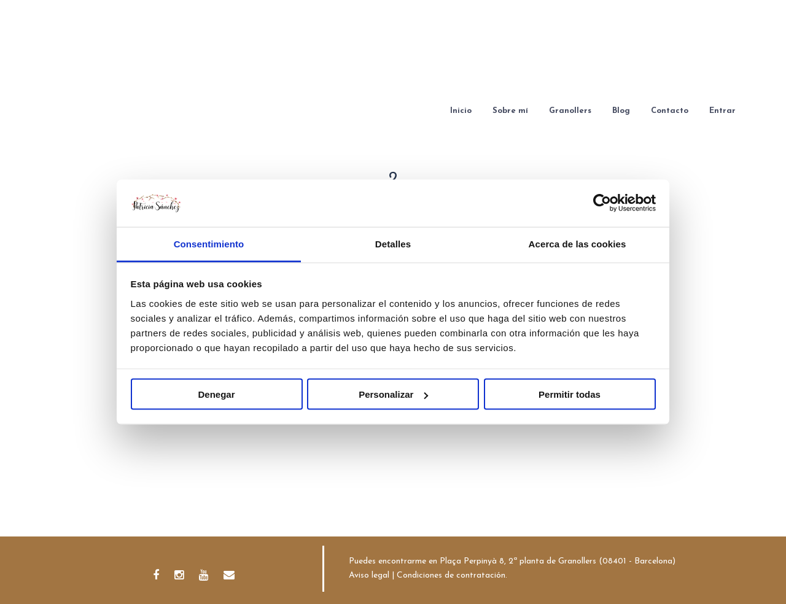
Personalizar (393, 394)
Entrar (722, 111)
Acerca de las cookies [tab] (577, 243)
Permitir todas (570, 394)
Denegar (216, 394)
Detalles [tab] (393, 243)
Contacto (669, 111)
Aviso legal (369, 575)
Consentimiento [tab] (209, 243)
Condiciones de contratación (451, 575)
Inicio (461, 111)
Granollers (570, 111)
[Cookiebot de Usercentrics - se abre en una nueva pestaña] (602, 203)
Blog (621, 111)
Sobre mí (510, 111)
